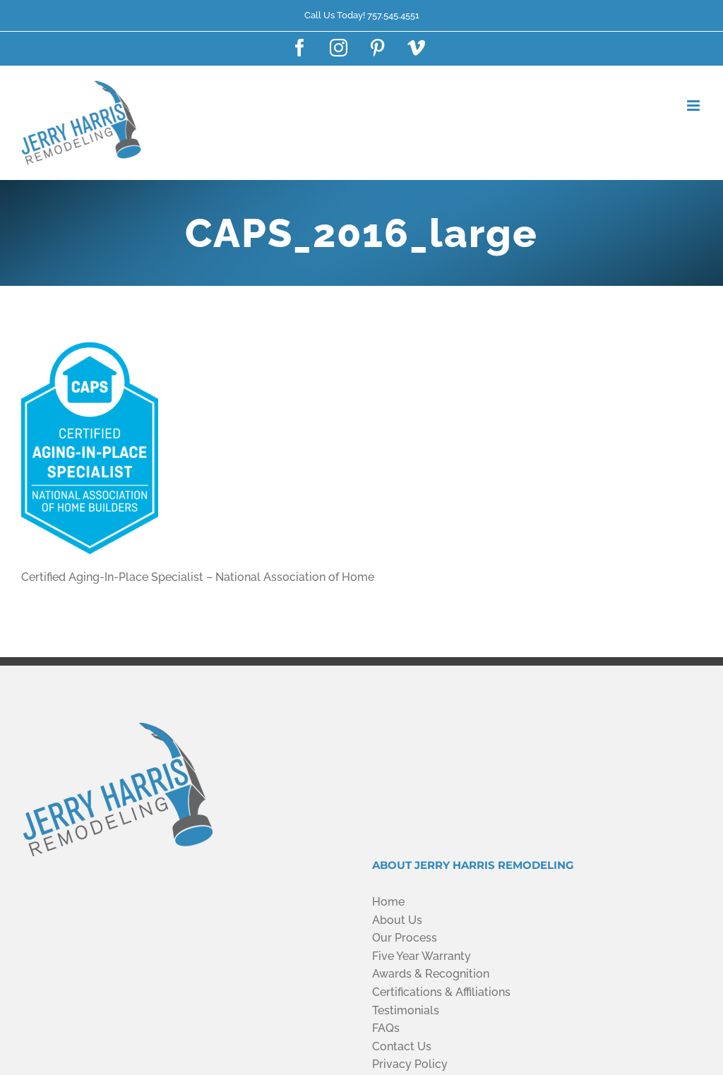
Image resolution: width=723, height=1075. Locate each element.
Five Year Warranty (421, 956)
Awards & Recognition (430, 973)
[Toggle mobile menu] (694, 105)
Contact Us (401, 1046)
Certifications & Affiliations (441, 992)
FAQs (386, 1028)
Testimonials (405, 1010)
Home (388, 901)
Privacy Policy (410, 1064)
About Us (397, 920)
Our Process (404, 937)
